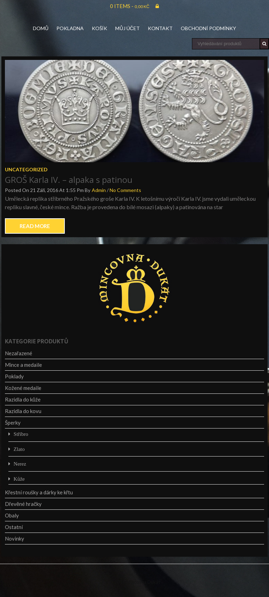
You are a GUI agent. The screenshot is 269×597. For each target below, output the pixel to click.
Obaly (12, 515)
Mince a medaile (23, 365)
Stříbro (21, 434)
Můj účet (127, 28)
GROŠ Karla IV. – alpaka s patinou (68, 179)
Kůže (19, 478)
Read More (35, 226)
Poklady (14, 376)
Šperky (13, 422)
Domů (40, 28)
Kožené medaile (23, 388)
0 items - (130, 6)
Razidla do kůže (23, 399)
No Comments (125, 190)
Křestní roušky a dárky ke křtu (39, 492)
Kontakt (160, 28)
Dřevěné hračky (23, 504)
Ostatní (14, 527)
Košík (99, 28)
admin (99, 190)
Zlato (19, 449)
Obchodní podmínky (208, 28)
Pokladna (70, 28)
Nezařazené (18, 353)
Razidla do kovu (23, 411)
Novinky (14, 538)
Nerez (20, 463)
